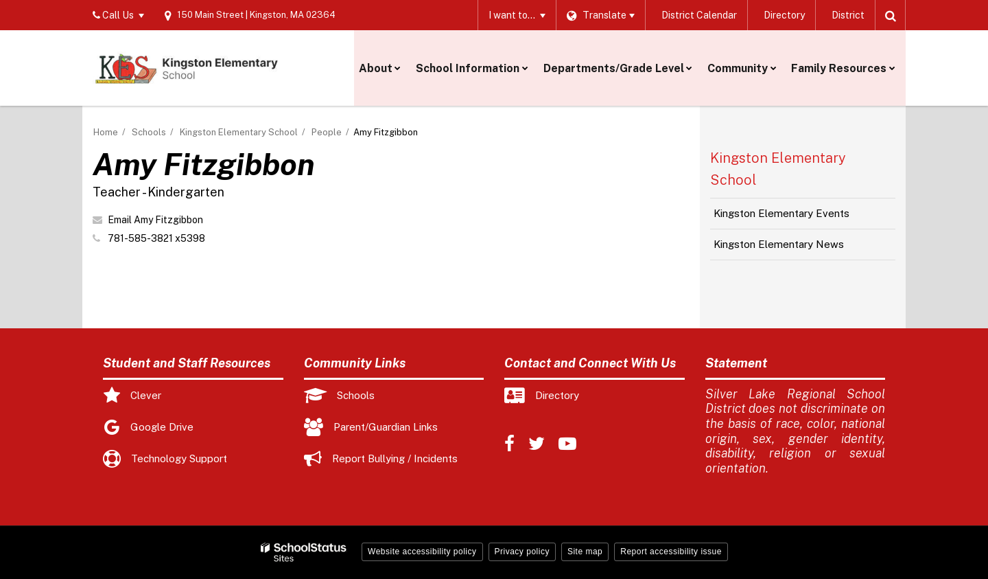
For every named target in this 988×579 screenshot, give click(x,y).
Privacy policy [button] (522, 551)
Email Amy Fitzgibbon (155, 219)
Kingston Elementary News (779, 244)
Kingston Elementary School (239, 132)
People (326, 132)
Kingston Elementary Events (781, 213)
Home (105, 132)
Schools (149, 132)
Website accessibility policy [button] (422, 551)
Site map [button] (584, 551)
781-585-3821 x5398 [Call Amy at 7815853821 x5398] (156, 238)
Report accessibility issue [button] (671, 551)
